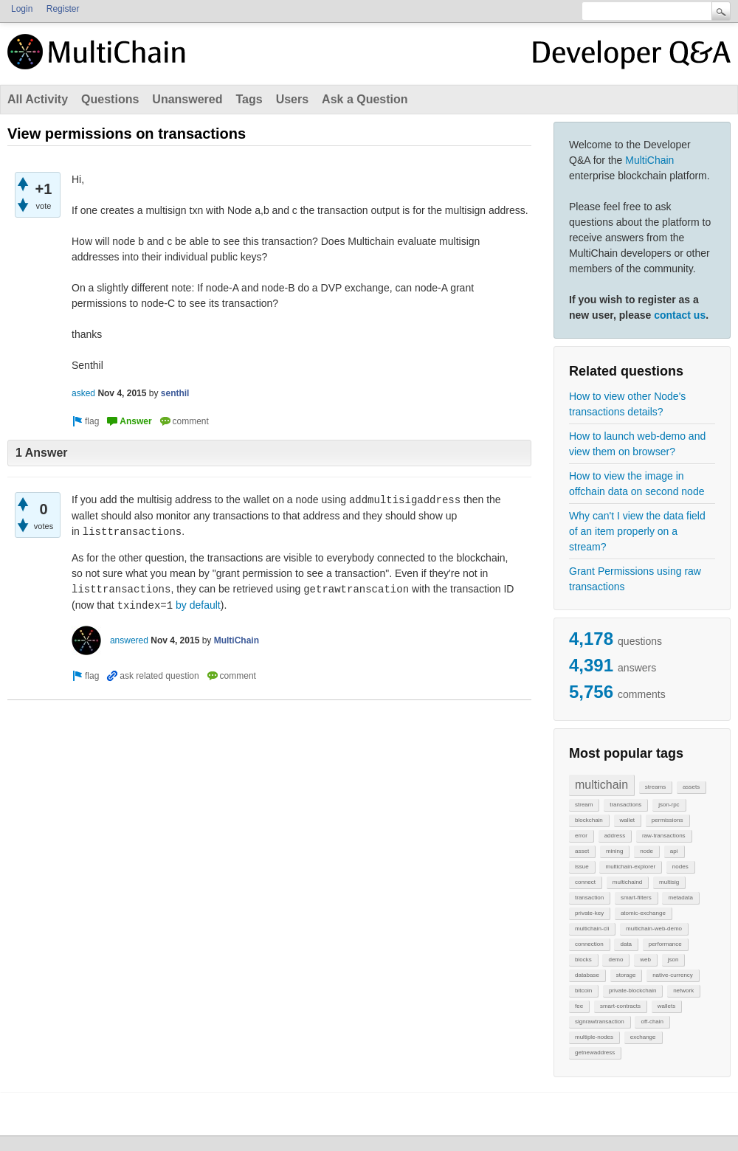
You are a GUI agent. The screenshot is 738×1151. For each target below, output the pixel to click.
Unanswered (187, 99)
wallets (666, 1006)
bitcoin (583, 990)
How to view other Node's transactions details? (627, 404)
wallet (627, 820)
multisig (669, 882)
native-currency (672, 975)
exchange (643, 1037)
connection (589, 944)
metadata (680, 897)
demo (615, 959)
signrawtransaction (599, 1021)
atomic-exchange (643, 913)
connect (585, 882)
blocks (583, 959)
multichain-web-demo (654, 928)
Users (292, 99)
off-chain (652, 1021)
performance (665, 944)
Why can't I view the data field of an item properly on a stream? (637, 531)
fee (579, 1006)
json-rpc (668, 804)
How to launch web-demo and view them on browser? (637, 443)
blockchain (589, 820)
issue (582, 866)
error (581, 835)
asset (582, 851)
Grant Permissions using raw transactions (635, 578)
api (674, 851)
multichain (601, 784)
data (626, 944)
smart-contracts (620, 1006)
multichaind (627, 882)
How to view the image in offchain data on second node (636, 483)
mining (615, 851)
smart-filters (636, 897)
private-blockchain (632, 990)
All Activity (37, 99)
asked (83, 393)
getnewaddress (595, 1052)
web (645, 959)
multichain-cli (592, 928)
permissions (667, 820)
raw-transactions (664, 835)
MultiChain (649, 160)
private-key (589, 913)
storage (626, 975)
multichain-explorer (630, 866)
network (683, 990)
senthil (175, 393)
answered (129, 640)
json (673, 959)
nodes (680, 866)
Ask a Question (364, 99)
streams (655, 787)
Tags (248, 99)
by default (198, 605)
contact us (680, 315)
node (646, 851)
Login (21, 9)
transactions (625, 804)
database (587, 975)
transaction (589, 897)
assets (691, 787)
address (614, 835)
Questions (110, 99)
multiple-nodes (594, 1037)
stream (584, 804)
